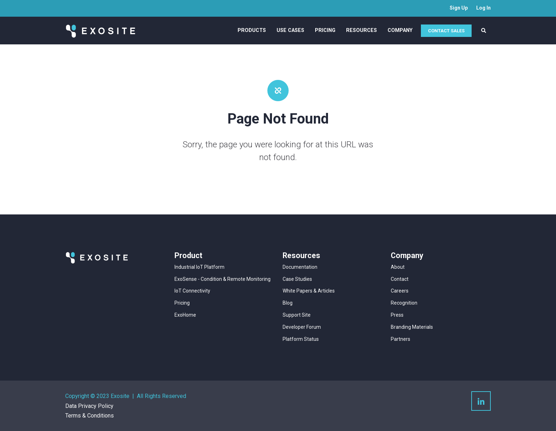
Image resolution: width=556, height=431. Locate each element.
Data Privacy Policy (89, 406)
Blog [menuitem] (288, 303)
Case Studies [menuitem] (297, 279)
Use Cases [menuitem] (290, 30)
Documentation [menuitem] (300, 267)
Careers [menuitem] (399, 291)
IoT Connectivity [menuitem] (192, 291)
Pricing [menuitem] (325, 30)
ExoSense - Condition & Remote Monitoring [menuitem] (222, 279)
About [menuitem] (398, 267)
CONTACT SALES (446, 30)
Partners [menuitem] (400, 339)
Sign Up (459, 8)
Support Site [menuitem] (297, 315)
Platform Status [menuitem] (301, 339)
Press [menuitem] (397, 315)
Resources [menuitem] (361, 30)
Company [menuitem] (400, 30)
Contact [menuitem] (399, 279)
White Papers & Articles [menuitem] (309, 291)
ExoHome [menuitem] (185, 315)
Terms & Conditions (89, 415)
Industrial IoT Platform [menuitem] (199, 267)
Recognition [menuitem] (404, 303)
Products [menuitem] (252, 30)
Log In (483, 8)
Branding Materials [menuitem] (412, 327)
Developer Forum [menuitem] (302, 327)
